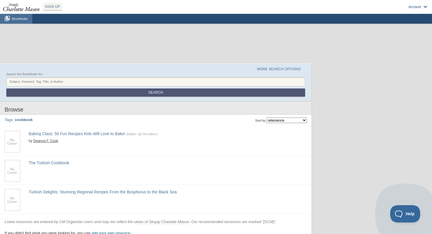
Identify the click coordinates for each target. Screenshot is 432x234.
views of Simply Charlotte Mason (161, 222)
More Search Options (278, 69)
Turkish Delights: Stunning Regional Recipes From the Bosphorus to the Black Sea (103, 192)
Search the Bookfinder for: (24, 74)
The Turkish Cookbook (49, 163)
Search (155, 92)
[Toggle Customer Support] (405, 213)
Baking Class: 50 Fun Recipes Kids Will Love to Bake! (77, 133)
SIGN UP (52, 7)
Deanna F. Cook (45, 141)
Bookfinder (20, 18)
